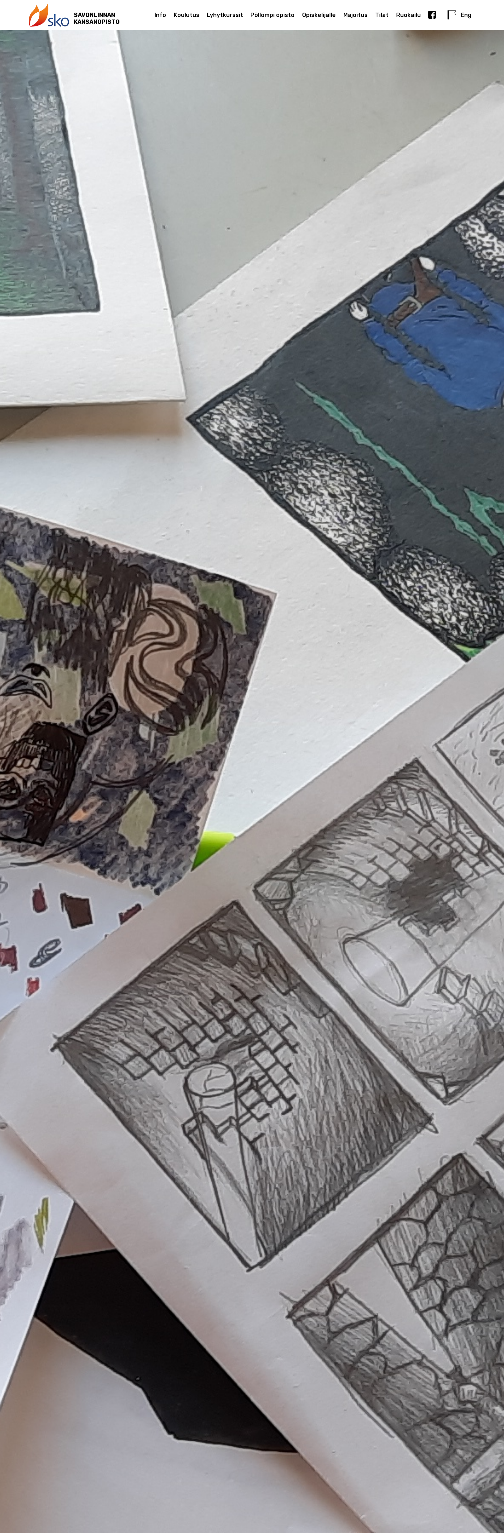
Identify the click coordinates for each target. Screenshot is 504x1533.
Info (160, 15)
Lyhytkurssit (225, 15)
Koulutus (186, 15)
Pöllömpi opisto (272, 15)
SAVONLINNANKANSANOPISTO (97, 18)
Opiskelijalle (319, 15)
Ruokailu (408, 15)
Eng (459, 15)
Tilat (382, 15)
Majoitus (355, 15)
